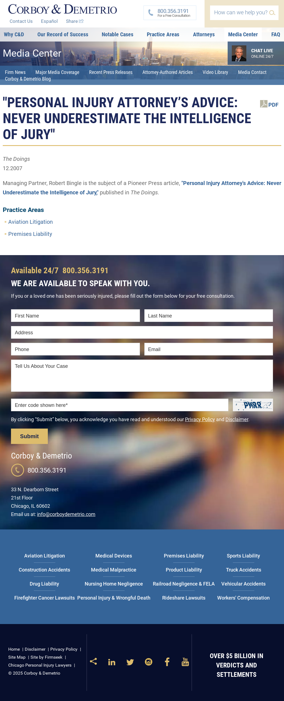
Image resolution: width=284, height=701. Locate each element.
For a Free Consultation (172, 13)
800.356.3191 (85, 270)
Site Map (17, 657)
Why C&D (14, 34)
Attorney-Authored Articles (167, 72)
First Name (27, 316)
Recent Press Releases (111, 72)
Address (24, 332)
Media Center (243, 34)
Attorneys (204, 34)
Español (49, 21)
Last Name (160, 316)
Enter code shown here (41, 405)
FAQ (275, 34)
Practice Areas (163, 34)
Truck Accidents (243, 570)
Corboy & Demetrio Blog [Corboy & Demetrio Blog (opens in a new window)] (28, 79)
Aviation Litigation (30, 222)
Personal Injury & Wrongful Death (113, 598)
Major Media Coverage (57, 72)
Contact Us (21, 21)
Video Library (215, 72)
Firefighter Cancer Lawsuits (44, 598)
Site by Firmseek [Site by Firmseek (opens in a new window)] (46, 657)
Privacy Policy (200, 419)
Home (14, 649)
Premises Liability (30, 234)
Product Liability (184, 570)
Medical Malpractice (113, 570)
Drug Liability (44, 584)
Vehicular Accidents (243, 584)
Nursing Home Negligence (114, 584)
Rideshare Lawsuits (183, 598)
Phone (22, 349)
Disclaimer (236, 419)
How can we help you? (241, 12)
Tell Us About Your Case (41, 366)
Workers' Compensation (243, 598)
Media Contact (252, 72)
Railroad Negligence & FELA (184, 584)
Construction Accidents (44, 570)
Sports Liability (243, 556)
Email (154, 349)
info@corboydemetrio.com (66, 514)
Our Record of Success (62, 34)
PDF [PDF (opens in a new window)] (273, 104)
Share (75, 21)
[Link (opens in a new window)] (111, 664)
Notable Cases (117, 34)
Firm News (15, 72)
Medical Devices (113, 556)
